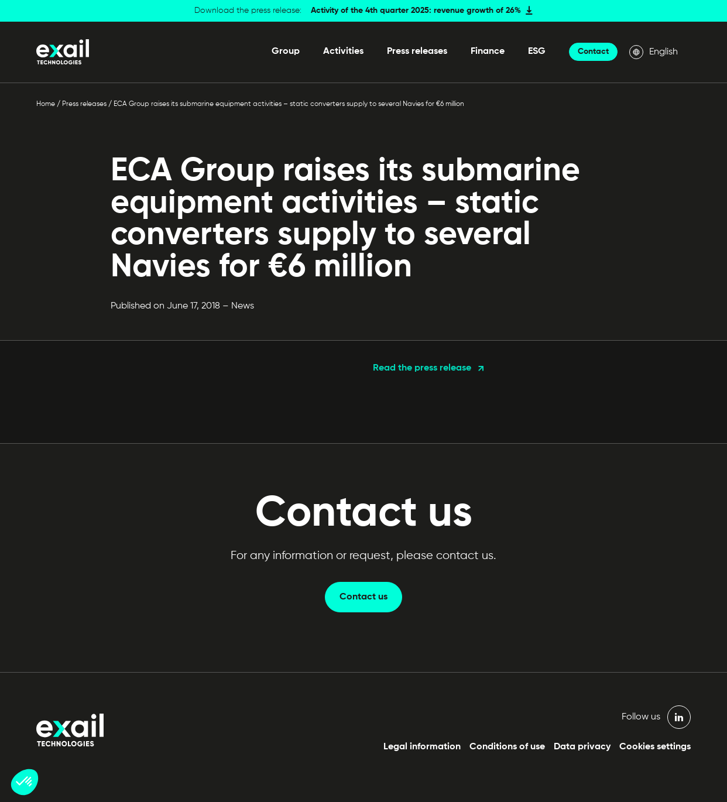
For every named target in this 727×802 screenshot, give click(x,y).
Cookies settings (655, 747)
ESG (537, 51)
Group (286, 51)
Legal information (422, 747)
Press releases (417, 51)
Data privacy (582, 747)
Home (45, 104)
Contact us (363, 597)
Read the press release (422, 368)
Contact (593, 51)
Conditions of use (507, 747)
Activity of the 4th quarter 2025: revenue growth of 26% (416, 10)
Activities (343, 51)
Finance (488, 51)
